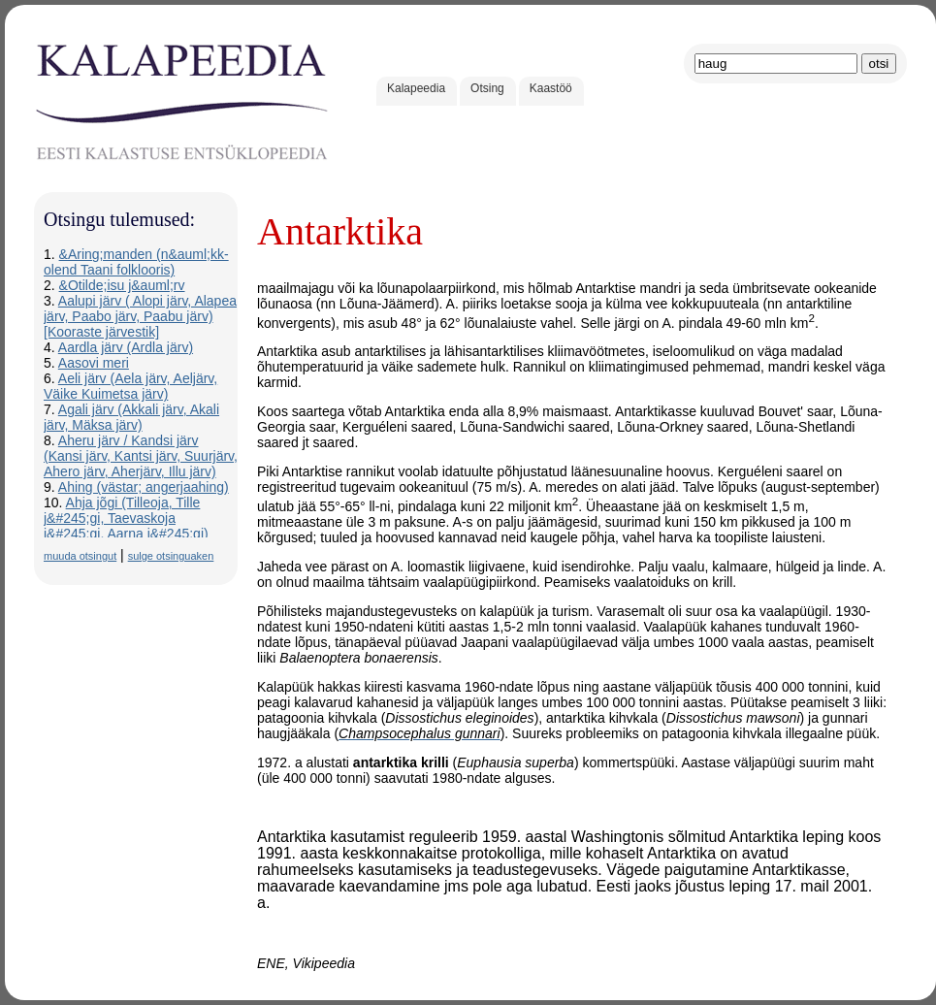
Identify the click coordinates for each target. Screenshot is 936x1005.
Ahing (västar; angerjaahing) (143, 487)
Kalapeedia (416, 88)
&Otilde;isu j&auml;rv (122, 285)
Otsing (487, 88)
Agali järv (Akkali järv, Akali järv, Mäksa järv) (131, 417)
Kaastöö (551, 88)
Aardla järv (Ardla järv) (125, 347)
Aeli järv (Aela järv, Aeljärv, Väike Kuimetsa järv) (130, 386)
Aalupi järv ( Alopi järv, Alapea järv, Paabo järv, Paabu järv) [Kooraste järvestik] (140, 316)
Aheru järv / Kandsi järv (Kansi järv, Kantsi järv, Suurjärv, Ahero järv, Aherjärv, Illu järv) (141, 456)
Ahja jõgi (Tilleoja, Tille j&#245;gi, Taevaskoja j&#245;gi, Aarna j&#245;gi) (126, 518)
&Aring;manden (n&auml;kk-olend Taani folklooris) (136, 261)
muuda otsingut (80, 556)
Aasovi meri (93, 363)
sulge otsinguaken (171, 556)
